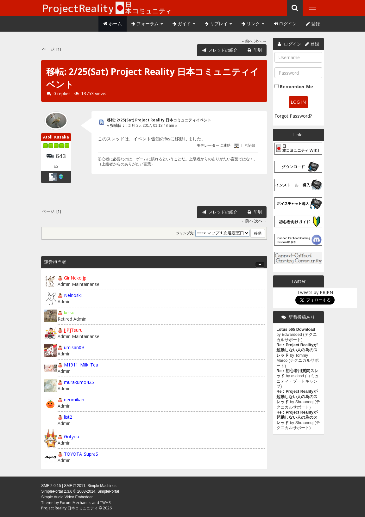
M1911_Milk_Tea (81, 365)
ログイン (285, 24)
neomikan (74, 400)
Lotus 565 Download (295, 329)
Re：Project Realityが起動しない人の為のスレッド (297, 350)
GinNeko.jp (75, 278)
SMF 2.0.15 (51, 485)
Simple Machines (101, 485)
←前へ (247, 41)
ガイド (184, 24)
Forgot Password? (293, 116)
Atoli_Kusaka (56, 137)
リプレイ (218, 24)
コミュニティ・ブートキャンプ (297, 381)
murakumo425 (79, 382)
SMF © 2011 (74, 485)
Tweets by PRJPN (315, 292)
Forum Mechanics (75, 502)
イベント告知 (146, 139)
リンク (253, 24)
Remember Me (296, 86)
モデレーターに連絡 (214, 145)
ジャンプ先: (185, 233)
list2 (68, 417)
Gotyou (71, 437)
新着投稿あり (301, 317)
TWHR (105, 502)
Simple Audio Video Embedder (67, 497)
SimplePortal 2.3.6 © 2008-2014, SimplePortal (80, 491)
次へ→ (260, 41)
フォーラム (147, 24)
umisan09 (74, 347)
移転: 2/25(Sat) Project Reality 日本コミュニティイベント (159, 120)
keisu (69, 313)
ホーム (112, 24)
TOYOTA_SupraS (81, 454)
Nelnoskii (73, 295)
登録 (313, 24)
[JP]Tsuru (73, 330)
